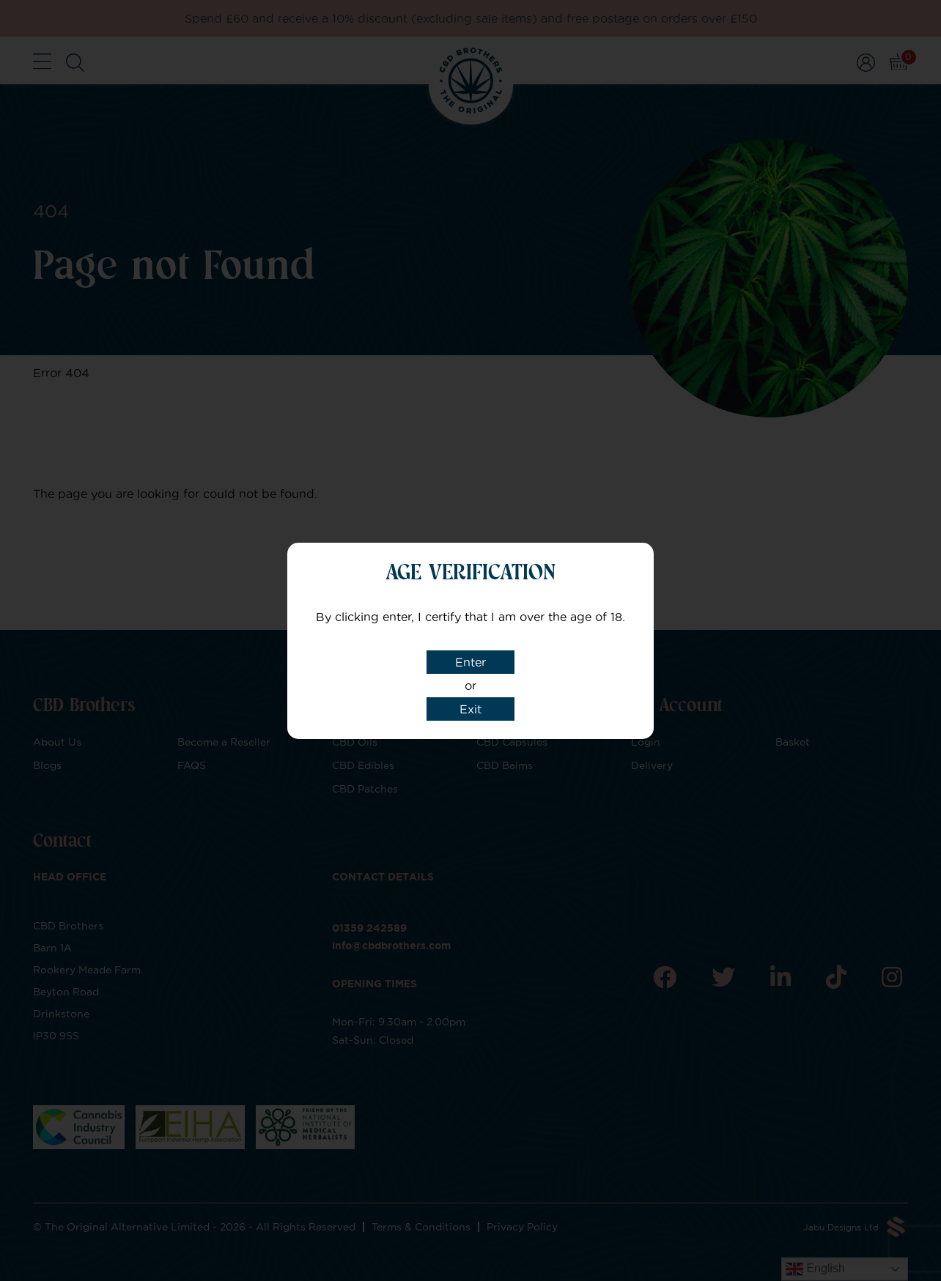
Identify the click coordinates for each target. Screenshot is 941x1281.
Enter (470, 662)
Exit (470, 709)
